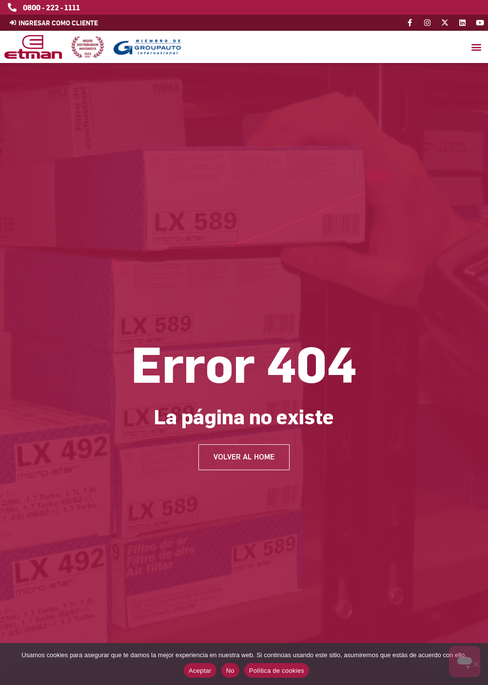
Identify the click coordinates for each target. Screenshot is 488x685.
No (230, 670)
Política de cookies (276, 670)
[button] (476, 47)
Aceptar (200, 670)
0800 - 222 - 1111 (51, 7)
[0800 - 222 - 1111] (12, 7)
